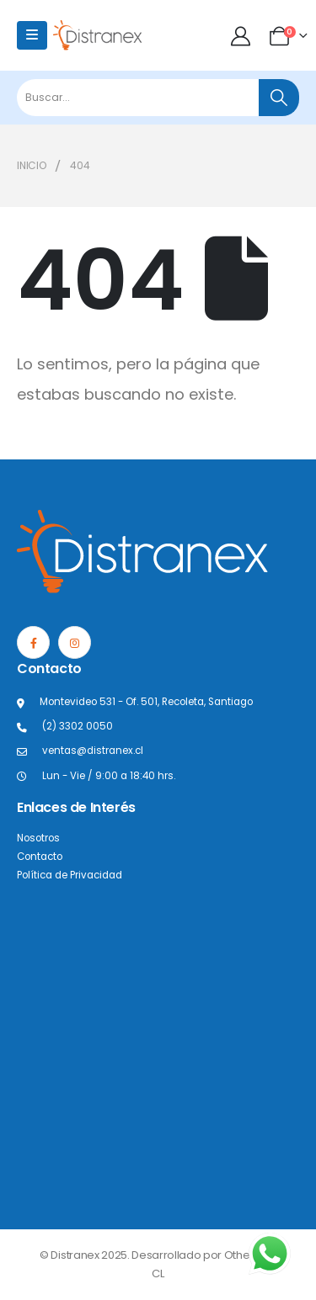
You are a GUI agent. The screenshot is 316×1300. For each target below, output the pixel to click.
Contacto (39, 856)
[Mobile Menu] (32, 35)
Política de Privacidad (69, 875)
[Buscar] (279, 97)
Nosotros (38, 838)
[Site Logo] (97, 35)
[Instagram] (74, 642)
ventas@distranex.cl (92, 750)
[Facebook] (33, 642)
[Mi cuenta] (242, 35)
